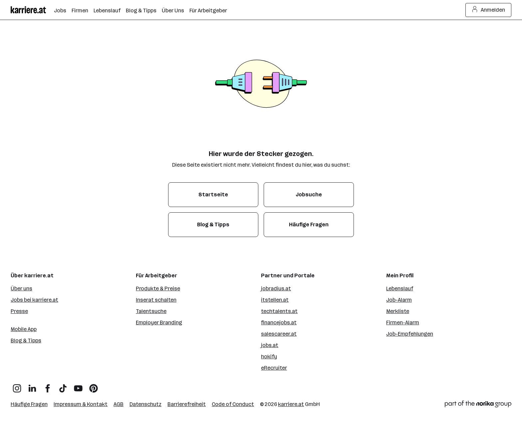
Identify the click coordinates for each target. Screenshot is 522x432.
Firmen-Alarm (402, 322)
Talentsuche (151, 311)
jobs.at (269, 345)
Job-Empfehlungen (409, 334)
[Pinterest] (93, 386)
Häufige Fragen (29, 404)
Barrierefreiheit (186, 404)
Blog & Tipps (26, 340)
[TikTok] (63, 386)
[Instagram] (17, 386)
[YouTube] (78, 386)
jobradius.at (276, 288)
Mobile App (24, 329)
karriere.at (291, 404)
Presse (19, 311)
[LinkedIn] (32, 386)
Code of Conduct (233, 404)
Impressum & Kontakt (81, 404)
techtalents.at (279, 311)
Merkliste (397, 311)
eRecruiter (274, 368)
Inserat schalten (156, 300)
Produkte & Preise (158, 288)
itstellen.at (275, 300)
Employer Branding (159, 322)
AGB (119, 404)
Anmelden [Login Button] (488, 10)
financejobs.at (279, 322)
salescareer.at (279, 334)
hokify (269, 356)
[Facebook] (47, 386)
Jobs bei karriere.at (34, 300)
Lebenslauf (399, 288)
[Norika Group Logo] (478, 405)
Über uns (21, 288)
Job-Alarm (399, 300)
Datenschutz (145, 404)
